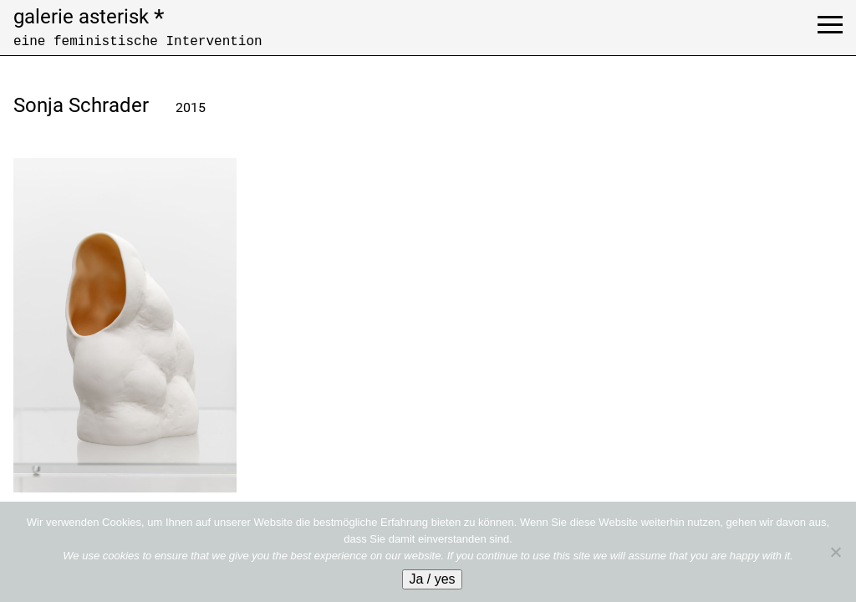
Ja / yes (432, 579)
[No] (835, 551)
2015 (191, 107)
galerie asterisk (88, 16)
